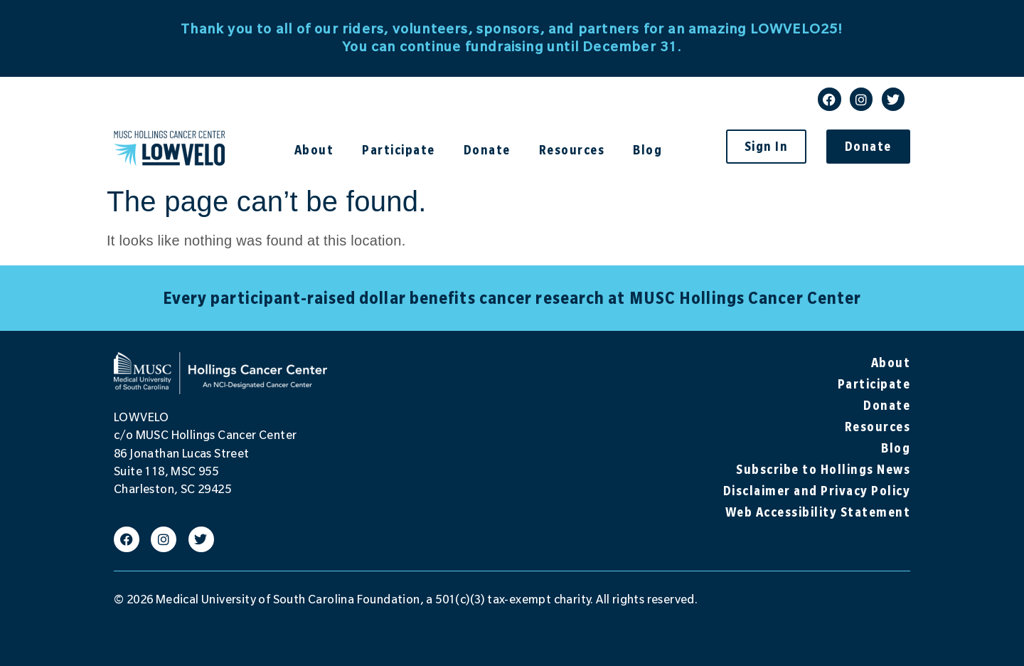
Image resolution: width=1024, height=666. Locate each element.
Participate (402, 150)
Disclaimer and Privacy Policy (817, 490)
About (317, 150)
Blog (647, 150)
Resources (575, 150)
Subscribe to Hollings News (823, 469)
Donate (491, 150)
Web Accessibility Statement (818, 512)
